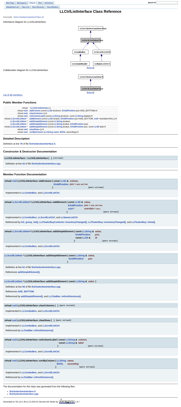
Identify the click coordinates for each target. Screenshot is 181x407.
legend (90, 68)
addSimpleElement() (29, 272)
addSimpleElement (38, 121)
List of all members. (13, 95)
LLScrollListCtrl (50, 193)
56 (23, 286)
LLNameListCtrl (69, 217)
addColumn (34, 111)
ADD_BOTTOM (26, 291)
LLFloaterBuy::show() (143, 222)
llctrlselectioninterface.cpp (46, 164)
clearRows (34, 129)
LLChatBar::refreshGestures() (65, 296)
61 (23, 267)
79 (21, 144)
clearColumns (36, 113)
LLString (56, 116)
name (56, 132)
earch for (152, 2)
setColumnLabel (37, 116)
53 (23, 164)
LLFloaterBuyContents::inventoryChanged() (63, 222)
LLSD (49, 111)
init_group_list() (29, 222)
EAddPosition (68, 111)
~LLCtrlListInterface (39, 108)
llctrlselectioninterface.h (28, 17)
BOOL (63, 132)
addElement (35, 119)
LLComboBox (29, 193)
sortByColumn (36, 132)
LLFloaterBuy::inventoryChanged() (107, 222)
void (25, 111)
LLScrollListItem (18, 119)
